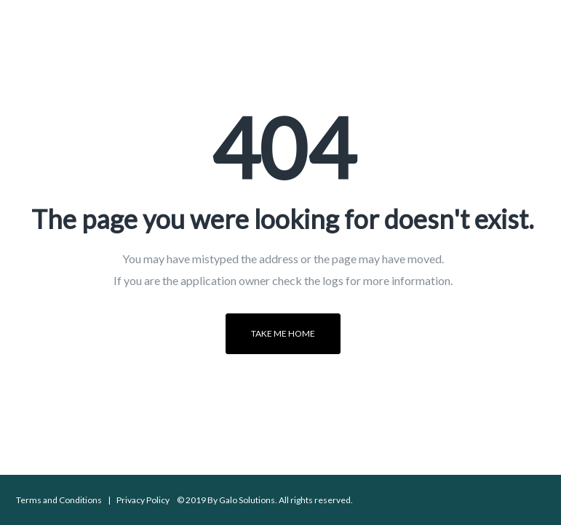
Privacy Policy (143, 499)
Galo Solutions (247, 499)
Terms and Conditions (59, 499)
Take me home (283, 333)
